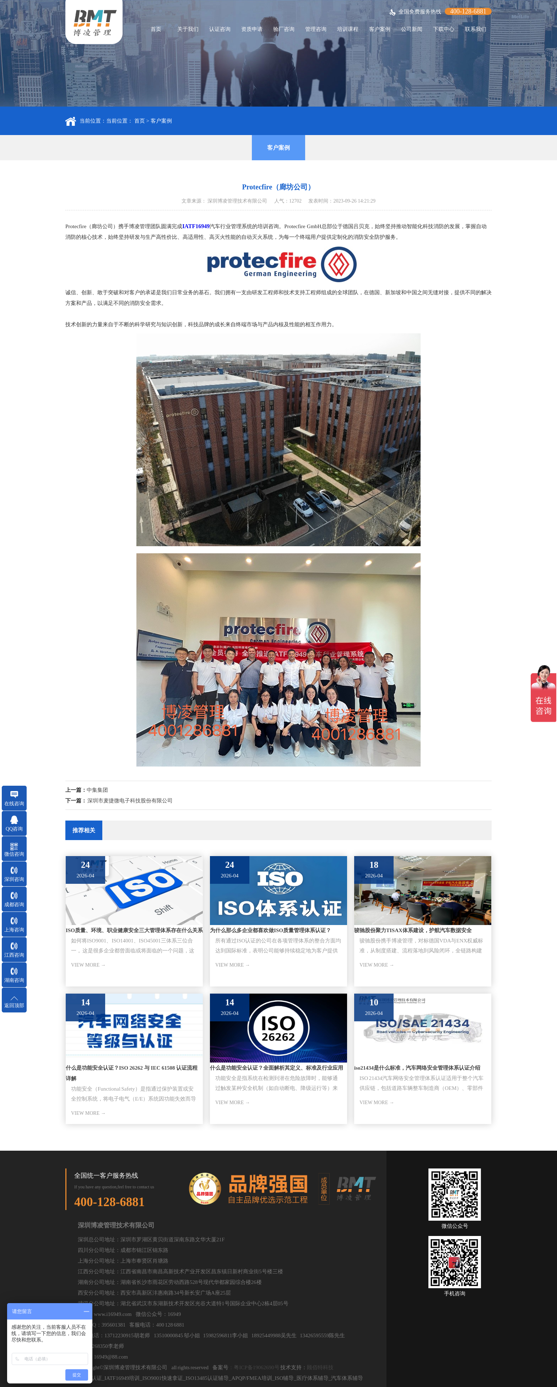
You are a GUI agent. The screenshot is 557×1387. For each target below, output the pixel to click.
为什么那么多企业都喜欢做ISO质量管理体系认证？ (270, 930)
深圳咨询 (14, 879)
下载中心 (443, 29)
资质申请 (252, 29)
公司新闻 (411, 29)
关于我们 (188, 29)
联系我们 (475, 29)
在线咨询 (14, 803)
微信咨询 (14, 854)
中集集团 (97, 790)
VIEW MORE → (88, 965)
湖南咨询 (14, 980)
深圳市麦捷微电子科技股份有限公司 (130, 800)
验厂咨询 (283, 29)
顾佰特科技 (320, 1367)
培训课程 (347, 29)
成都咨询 (14, 904)
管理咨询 (315, 29)
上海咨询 (14, 929)
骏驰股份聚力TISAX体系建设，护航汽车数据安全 (413, 930)
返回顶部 (14, 1005)
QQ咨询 (14, 829)
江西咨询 (14, 955)
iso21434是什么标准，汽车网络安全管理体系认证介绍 (417, 1068)
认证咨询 (220, 29)
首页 (156, 29)
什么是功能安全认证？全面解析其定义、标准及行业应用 (276, 1068)
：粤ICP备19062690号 (253, 1367)
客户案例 (379, 29)
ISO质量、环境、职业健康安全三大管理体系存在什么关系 (134, 930)
